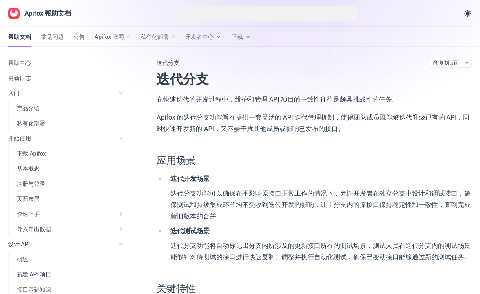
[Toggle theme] (467, 13)
